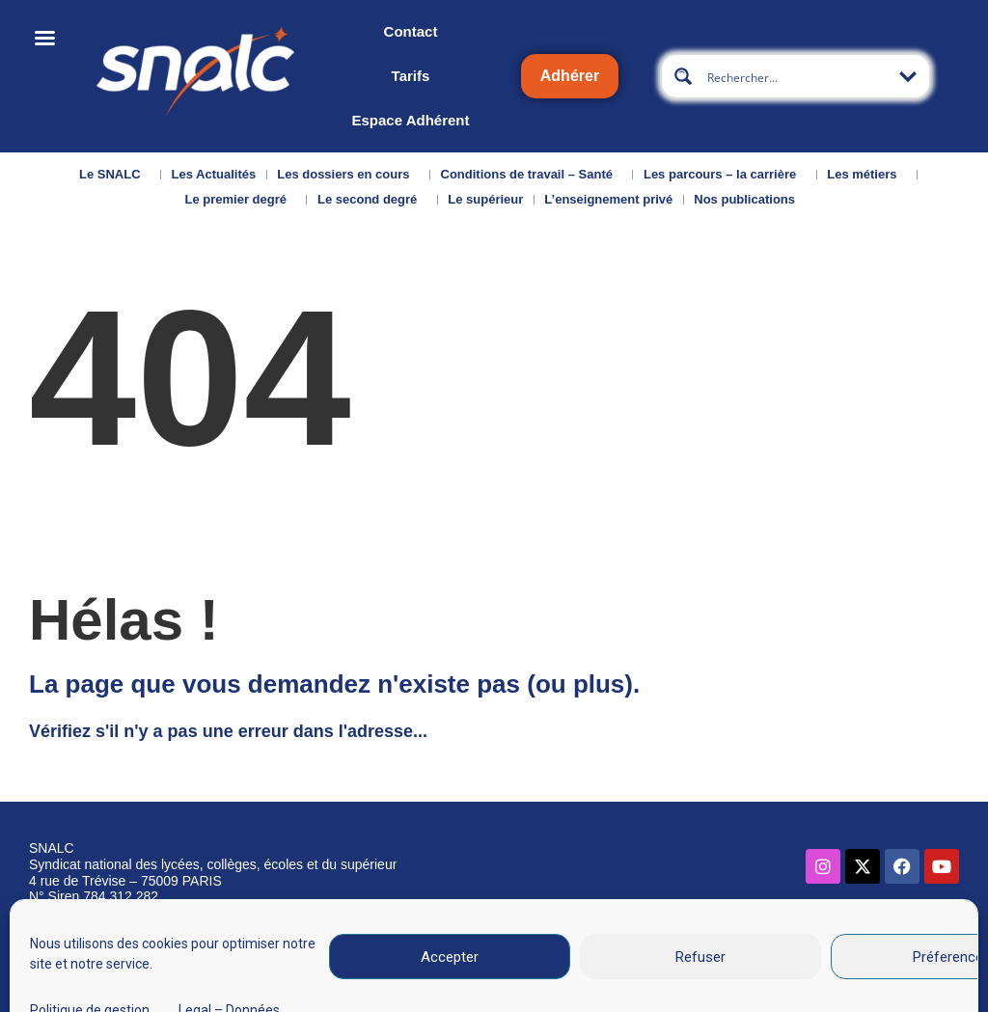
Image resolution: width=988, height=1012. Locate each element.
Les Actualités (214, 174)
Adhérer (569, 76)
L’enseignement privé (608, 199)
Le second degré (371, 199)
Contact (411, 31)
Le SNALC (115, 174)
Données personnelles (778, 948)
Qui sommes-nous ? (78, 951)
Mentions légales (564, 948)
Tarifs (411, 76)
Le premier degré (240, 199)
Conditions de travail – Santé (531, 174)
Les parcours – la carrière (725, 174)
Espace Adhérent (410, 120)
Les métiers (866, 174)
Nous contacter (191, 945)
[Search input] (796, 76)
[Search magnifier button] (683, 76)
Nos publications (749, 199)
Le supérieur (485, 199)
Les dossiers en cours (348, 174)
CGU (658, 948)
